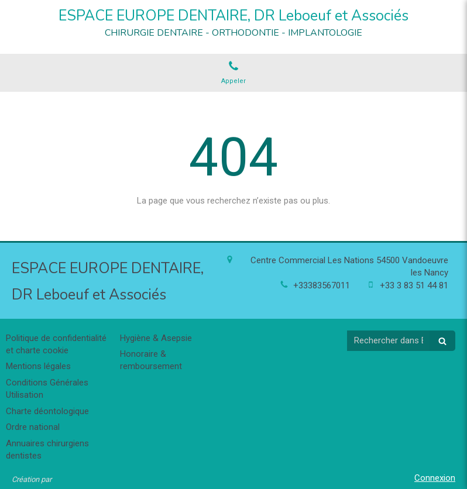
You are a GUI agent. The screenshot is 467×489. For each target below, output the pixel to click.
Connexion (434, 478)
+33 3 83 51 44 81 (414, 285)
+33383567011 (321, 285)
